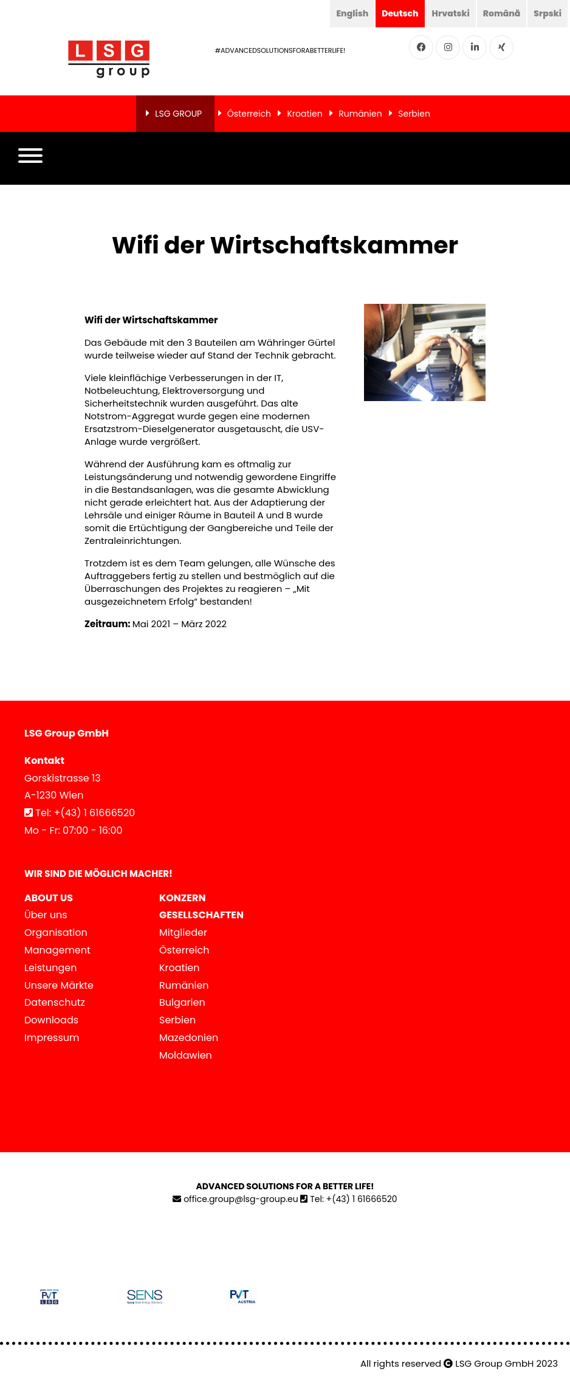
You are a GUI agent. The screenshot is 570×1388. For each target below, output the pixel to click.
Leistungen (50, 968)
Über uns (45, 915)
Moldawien (185, 1055)
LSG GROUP (178, 114)
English (352, 13)
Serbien (414, 114)
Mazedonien (188, 1038)
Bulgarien (182, 1002)
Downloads (51, 1020)
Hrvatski (450, 13)
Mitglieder (183, 933)
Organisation (56, 933)
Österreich (249, 114)
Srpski (547, 13)
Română (501, 13)
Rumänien (360, 114)
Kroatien (304, 114)
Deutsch (400, 13)
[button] (30, 158)
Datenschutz (54, 1002)
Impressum (52, 1038)
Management (57, 950)
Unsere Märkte (59, 985)
